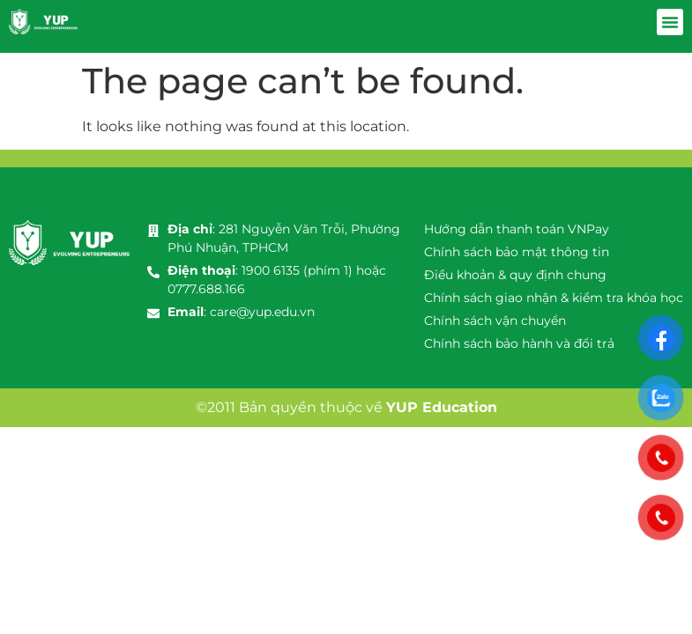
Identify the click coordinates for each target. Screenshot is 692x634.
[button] (670, 22)
